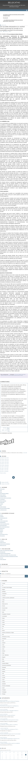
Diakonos (1, 529)
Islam (3, 640)
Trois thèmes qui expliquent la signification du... (9, 705)
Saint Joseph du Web (3, 525)
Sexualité (3, 677)
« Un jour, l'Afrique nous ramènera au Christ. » (9, 729)
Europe (3, 620)
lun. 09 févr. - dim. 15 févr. (4, 469)
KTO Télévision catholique (4, 493)
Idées (3, 634)
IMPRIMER (5, 31)
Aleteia (1, 532)
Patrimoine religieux (5, 663)
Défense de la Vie (5, 603)
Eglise (2, 375)
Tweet (1, 31)
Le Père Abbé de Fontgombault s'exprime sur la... (10, 738)
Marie (3, 659)
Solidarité (3, 681)
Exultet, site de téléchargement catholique (6, 550)
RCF (1, 505)
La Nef (1, 519)
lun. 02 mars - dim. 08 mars (4, 465)
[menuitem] (14, 15)
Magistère (3, 657)
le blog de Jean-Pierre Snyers (4, 523)
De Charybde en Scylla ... (4, 534)
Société (3, 679)
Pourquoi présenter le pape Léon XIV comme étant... (10, 733)
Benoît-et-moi (2, 528)
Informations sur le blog (6, 636)
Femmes (3, 624)
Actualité (16, 374)
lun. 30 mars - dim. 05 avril (4, 459)
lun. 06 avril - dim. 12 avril (4, 457)
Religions (3, 671)
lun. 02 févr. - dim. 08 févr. (4, 471)
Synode (21, 375)
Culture (3, 599)
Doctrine (23, 374)
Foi (7, 375)
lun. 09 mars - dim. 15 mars (4, 463)
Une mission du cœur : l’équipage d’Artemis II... (9, 710)
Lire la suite (25, 452)
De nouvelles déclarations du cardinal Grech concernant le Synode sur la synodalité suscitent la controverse (12, 28)
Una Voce (1, 557)
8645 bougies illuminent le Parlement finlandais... (10, 701)
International (4, 638)
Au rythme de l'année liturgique (7, 587)
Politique (3, 669)
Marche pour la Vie (3, 545)
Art (2, 585)
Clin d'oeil (3, 595)
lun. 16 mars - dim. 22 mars (4, 462)
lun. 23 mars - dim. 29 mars (4, 460)
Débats (20, 374)
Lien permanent (4, 374)
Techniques (4, 689)
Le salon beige (2, 499)
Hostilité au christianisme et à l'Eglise (8, 632)
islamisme (3, 642)
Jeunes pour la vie (3, 542)
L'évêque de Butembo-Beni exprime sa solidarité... (10, 743)
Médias (3, 661)
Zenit (1, 490)
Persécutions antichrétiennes (6, 665)
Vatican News (2, 502)
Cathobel (1, 503)
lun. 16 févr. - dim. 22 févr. (4, 468)
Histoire (3, 630)
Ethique (5, 375)
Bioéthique (4, 591)
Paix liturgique (2, 535)
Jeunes (3, 644)
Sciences (3, 675)
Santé (3, 673)
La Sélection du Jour (3, 509)
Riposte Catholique (3, 500)
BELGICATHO (14, 2)
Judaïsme (3, 646)
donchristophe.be (2, 522)
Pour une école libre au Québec (5, 508)
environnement (4, 616)
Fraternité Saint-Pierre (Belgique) (5, 553)
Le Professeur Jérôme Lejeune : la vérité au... (9, 724)
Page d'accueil (5, 17)
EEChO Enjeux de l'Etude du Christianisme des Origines (9, 556)
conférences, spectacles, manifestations (8, 597)
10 (21, 754)
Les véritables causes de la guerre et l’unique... (9, 719)
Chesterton (1, 516)
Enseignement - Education (6, 614)
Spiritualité (4, 683)
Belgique (3, 589)
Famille (3, 622)
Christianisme (4, 593)
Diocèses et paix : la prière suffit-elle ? (7, 715)
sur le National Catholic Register (15, 34)
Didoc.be (1, 531)
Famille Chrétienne (3, 506)
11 (25, 754)
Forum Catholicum (3, 559)
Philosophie (4, 667)
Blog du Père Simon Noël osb (4, 526)
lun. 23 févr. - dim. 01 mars (4, 466)
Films (3, 626)
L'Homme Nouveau (3, 496)
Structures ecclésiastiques (13, 375)
